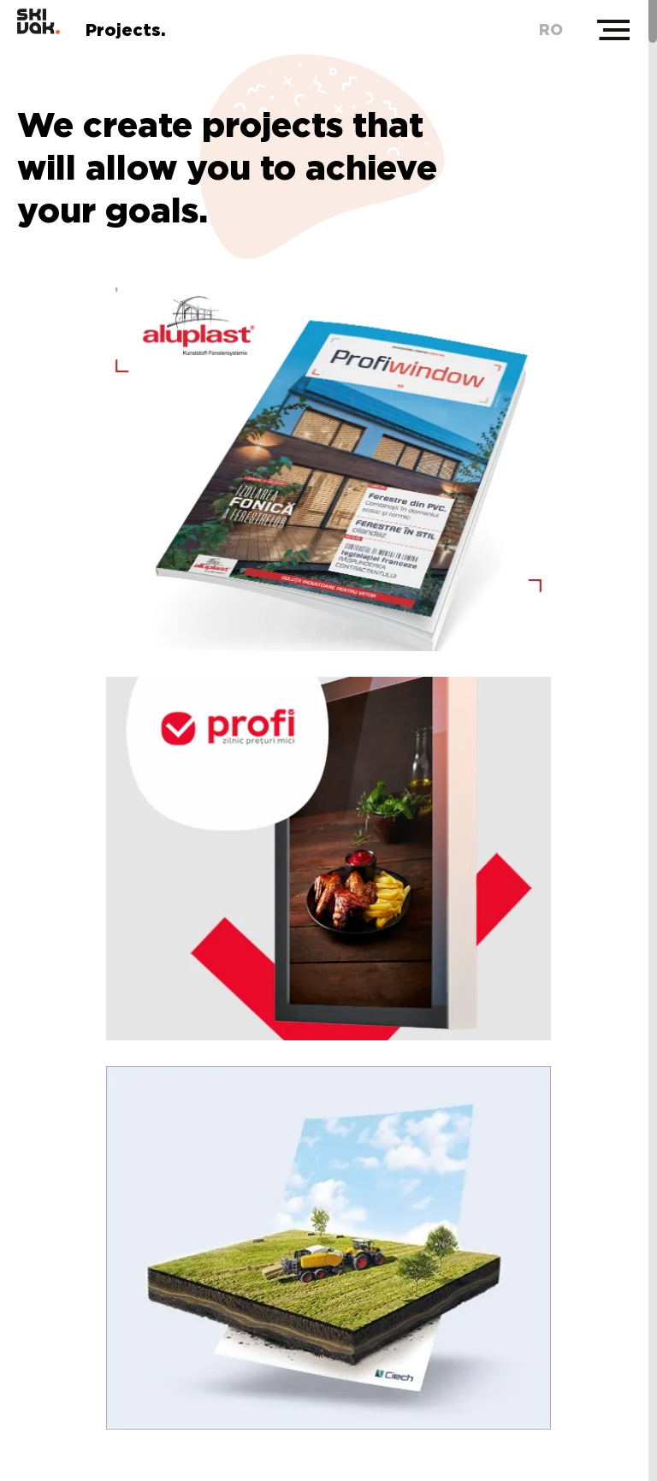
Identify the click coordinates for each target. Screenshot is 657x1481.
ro (551, 29)
